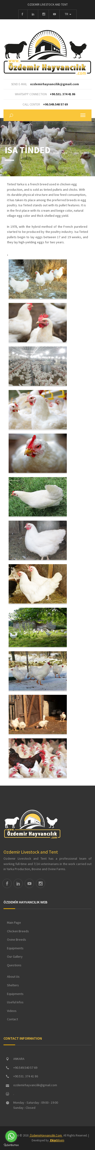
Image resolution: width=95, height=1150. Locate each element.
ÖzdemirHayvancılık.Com (46, 1135)
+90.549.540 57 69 (55, 104)
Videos (12, 1011)
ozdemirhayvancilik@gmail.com (54, 84)
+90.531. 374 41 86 (62, 94)
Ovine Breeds (16, 939)
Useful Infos (15, 1002)
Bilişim (56, 1140)
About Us (13, 976)
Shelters (13, 985)
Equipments (15, 948)
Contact (12, 1019)
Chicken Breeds (18, 931)
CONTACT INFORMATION (22, 1038)
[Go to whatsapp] (11, 1136)
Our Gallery (15, 956)
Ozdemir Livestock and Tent (30, 852)
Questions (14, 965)
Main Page (60, 153)
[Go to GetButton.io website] (11, 1145)
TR (68, 14)
